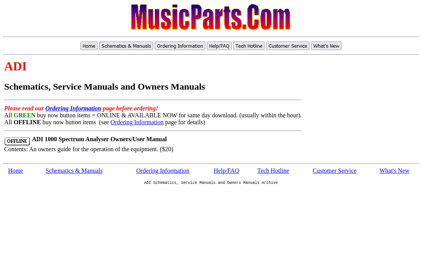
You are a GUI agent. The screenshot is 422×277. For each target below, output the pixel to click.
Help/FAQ (226, 170)
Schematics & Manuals (74, 170)
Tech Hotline (273, 170)
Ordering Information (73, 108)
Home (15, 170)
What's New (394, 170)
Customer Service (335, 170)
